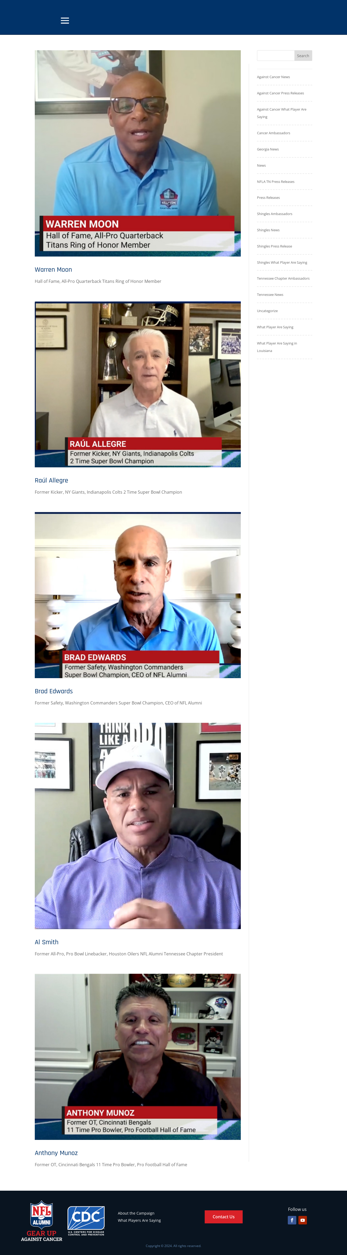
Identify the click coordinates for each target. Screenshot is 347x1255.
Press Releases (268, 197)
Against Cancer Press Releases (280, 93)
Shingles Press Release (274, 246)
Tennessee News (270, 294)
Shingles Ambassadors (274, 213)
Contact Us (224, 1217)
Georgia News (268, 149)
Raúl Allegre (51, 480)
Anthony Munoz (56, 1153)
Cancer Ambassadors (273, 133)
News (261, 165)
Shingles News (268, 230)
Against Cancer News (273, 76)
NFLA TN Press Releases (275, 181)
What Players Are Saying (139, 1220)
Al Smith (46, 942)
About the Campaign (136, 1213)
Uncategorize (267, 310)
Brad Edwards (54, 691)
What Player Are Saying (275, 327)
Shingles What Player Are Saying (282, 262)
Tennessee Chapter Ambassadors (283, 278)
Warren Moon (53, 269)
